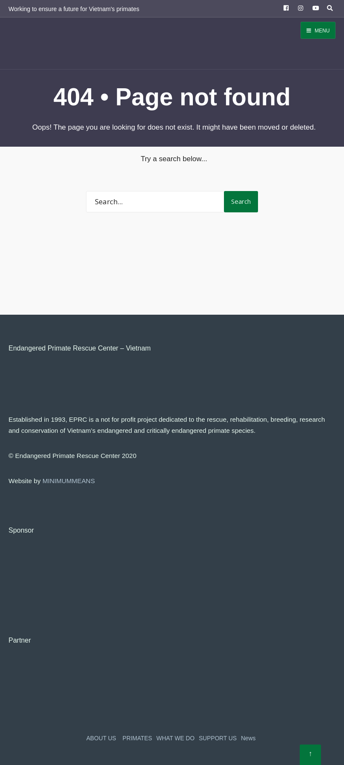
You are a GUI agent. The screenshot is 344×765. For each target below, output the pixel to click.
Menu (318, 31)
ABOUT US (101, 738)
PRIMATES (137, 738)
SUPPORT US (218, 738)
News (248, 738)
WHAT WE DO (175, 738)
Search (241, 201)
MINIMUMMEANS (69, 480)
